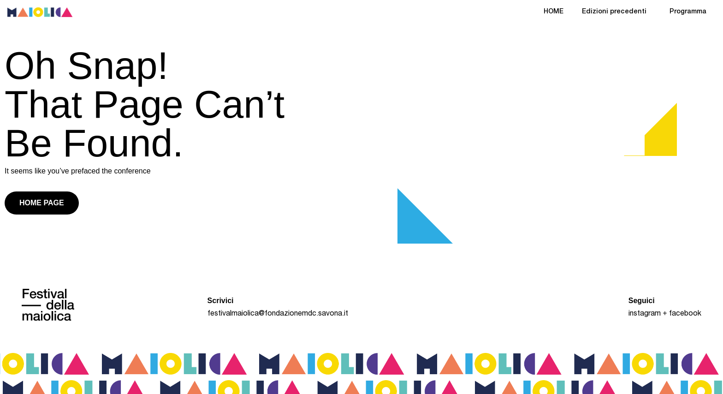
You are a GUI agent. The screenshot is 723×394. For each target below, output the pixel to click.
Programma (688, 12)
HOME (553, 12)
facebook (685, 314)
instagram (644, 314)
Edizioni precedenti (616, 12)
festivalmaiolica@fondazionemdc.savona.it (277, 314)
